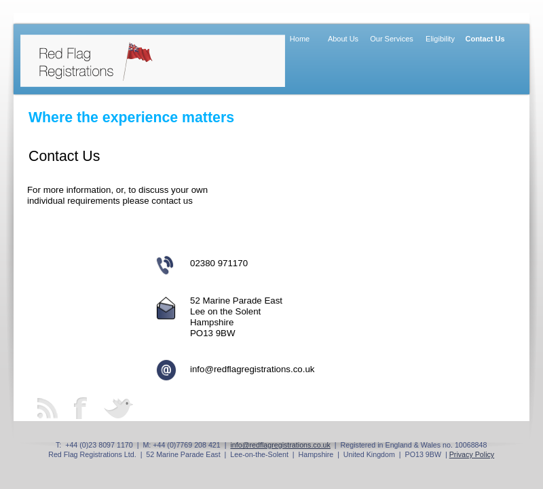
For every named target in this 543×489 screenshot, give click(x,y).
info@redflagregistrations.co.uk (280, 445)
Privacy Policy (472, 454)
